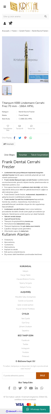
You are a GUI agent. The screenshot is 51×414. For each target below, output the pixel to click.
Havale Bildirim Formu (26, 279)
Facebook (25, 340)
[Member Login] (5, 24)
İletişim (25, 271)
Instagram (25, 348)
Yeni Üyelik (25, 318)
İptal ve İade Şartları (25, 305)
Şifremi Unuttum (25, 326)
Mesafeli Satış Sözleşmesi (25, 297)
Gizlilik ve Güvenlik (25, 301)
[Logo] (24, 7)
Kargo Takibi (25, 275)
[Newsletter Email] (19, 375)
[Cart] (10, 23)
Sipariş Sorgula (25, 283)
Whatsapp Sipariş (36, 409)
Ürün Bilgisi (9, 154)
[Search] (25, 16)
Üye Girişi (25, 322)
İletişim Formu (25, 287)
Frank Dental (23, 115)
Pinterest (25, 356)
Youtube (25, 352)
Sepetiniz (25, 330)
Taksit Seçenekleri (39, 154)
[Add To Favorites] (8, 128)
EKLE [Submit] (42, 375)
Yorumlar (23, 154)
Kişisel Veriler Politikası (25, 309)
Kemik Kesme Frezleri (27, 112)
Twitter (25, 344)
